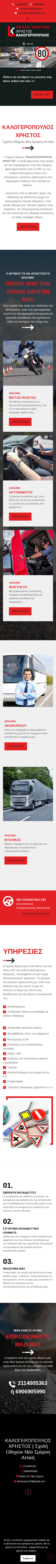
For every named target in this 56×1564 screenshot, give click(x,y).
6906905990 (38, 4)
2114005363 (21, 4)
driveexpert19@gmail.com (31, 13)
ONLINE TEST (42, 94)
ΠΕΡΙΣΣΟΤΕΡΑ (28, 226)
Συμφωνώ (28, 1558)
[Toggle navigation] (28, 44)
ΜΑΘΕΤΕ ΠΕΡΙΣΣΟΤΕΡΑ (36, 914)
